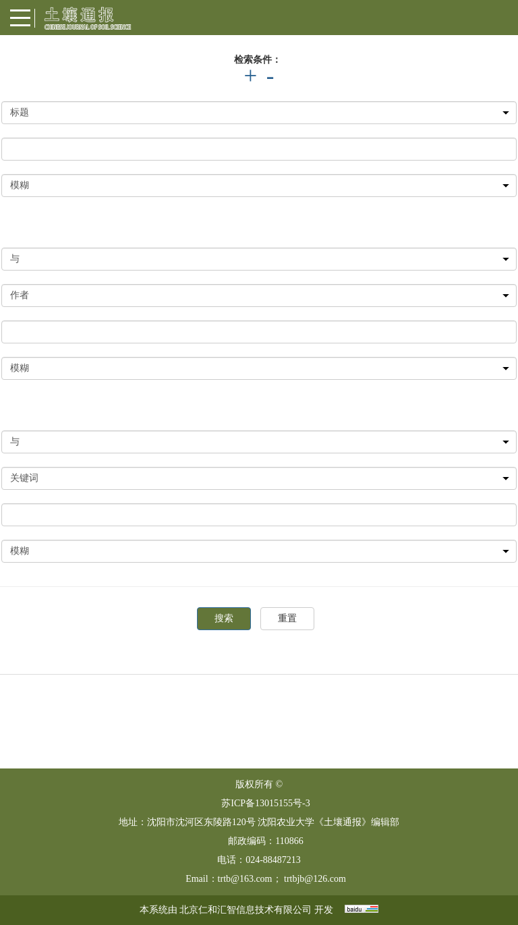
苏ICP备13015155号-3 (265, 803)
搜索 (223, 618)
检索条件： (257, 60)
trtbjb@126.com (315, 879)
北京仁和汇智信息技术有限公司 (245, 910)
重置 (287, 618)
